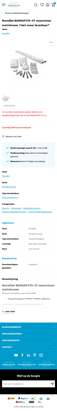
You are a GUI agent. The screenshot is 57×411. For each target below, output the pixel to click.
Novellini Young (9, 187)
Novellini (6, 33)
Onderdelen (16, 208)
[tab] (28, 327)
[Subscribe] (52, 383)
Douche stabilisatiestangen (17, 13)
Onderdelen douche (31, 208)
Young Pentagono (10, 197)
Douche (5, 208)
